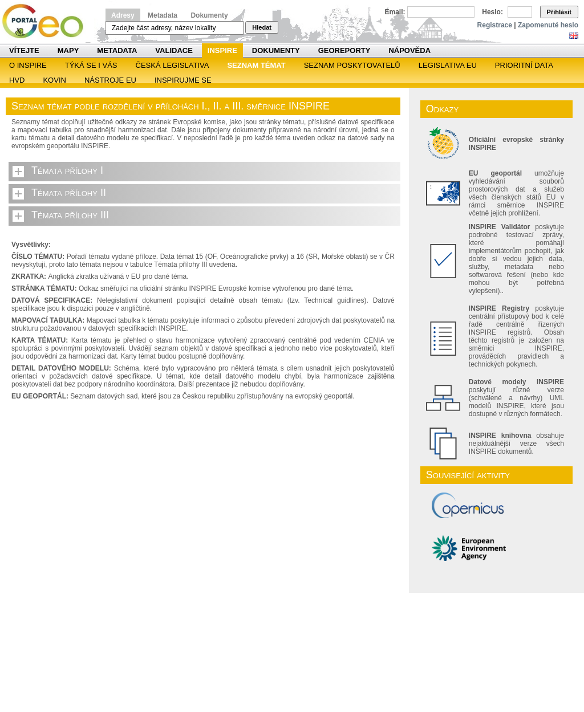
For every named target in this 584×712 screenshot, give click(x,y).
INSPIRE (222, 50)
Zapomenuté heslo (548, 25)
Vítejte (24, 50)
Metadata (162, 15)
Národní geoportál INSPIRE (47, 21)
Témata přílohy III (70, 215)
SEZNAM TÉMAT (256, 65)
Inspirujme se (183, 80)
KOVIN (54, 80)
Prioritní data (524, 65)
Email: (395, 12)
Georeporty (344, 50)
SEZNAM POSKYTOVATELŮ (352, 65)
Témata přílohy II (68, 192)
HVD (17, 80)
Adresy (123, 15)
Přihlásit (559, 12)
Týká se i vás (91, 65)
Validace (173, 50)
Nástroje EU (110, 80)
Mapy (68, 50)
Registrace (494, 25)
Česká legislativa (172, 65)
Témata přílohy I (67, 170)
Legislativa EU (448, 65)
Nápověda (409, 50)
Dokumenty (209, 15)
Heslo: (492, 12)
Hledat (261, 27)
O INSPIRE (28, 65)
